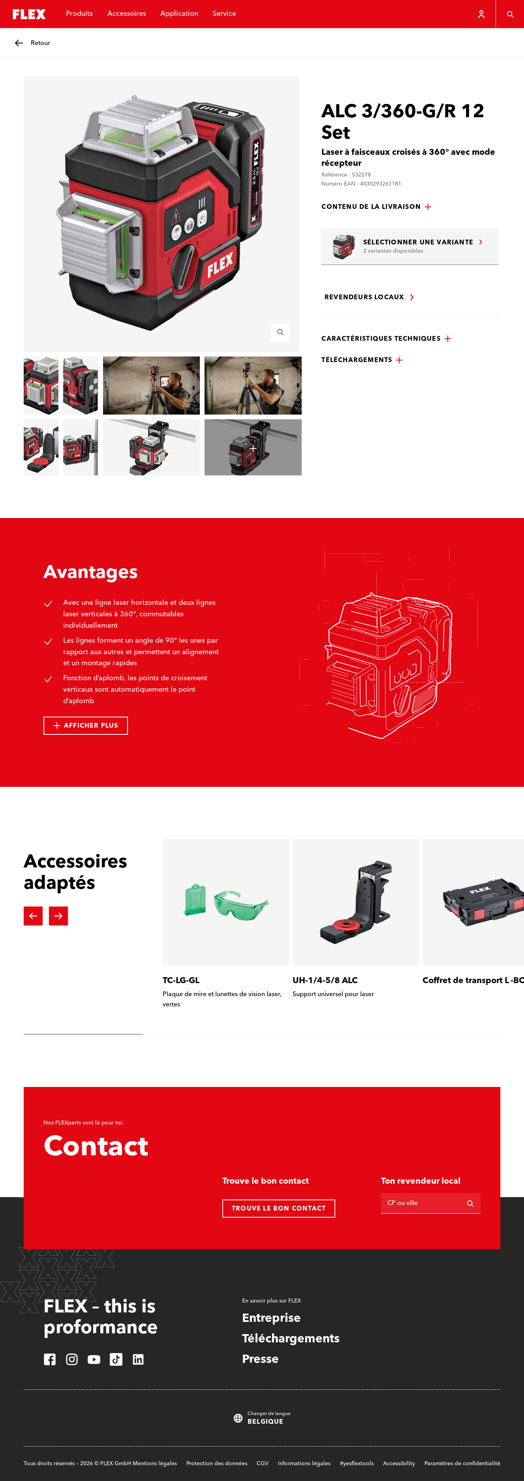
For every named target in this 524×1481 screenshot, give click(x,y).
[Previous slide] (33, 916)
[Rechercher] (470, 1203)
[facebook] (50, 1359)
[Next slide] (58, 916)
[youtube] (94, 1359)
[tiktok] (116, 1359)
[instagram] (72, 1359)
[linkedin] (138, 1359)
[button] (376, 207)
